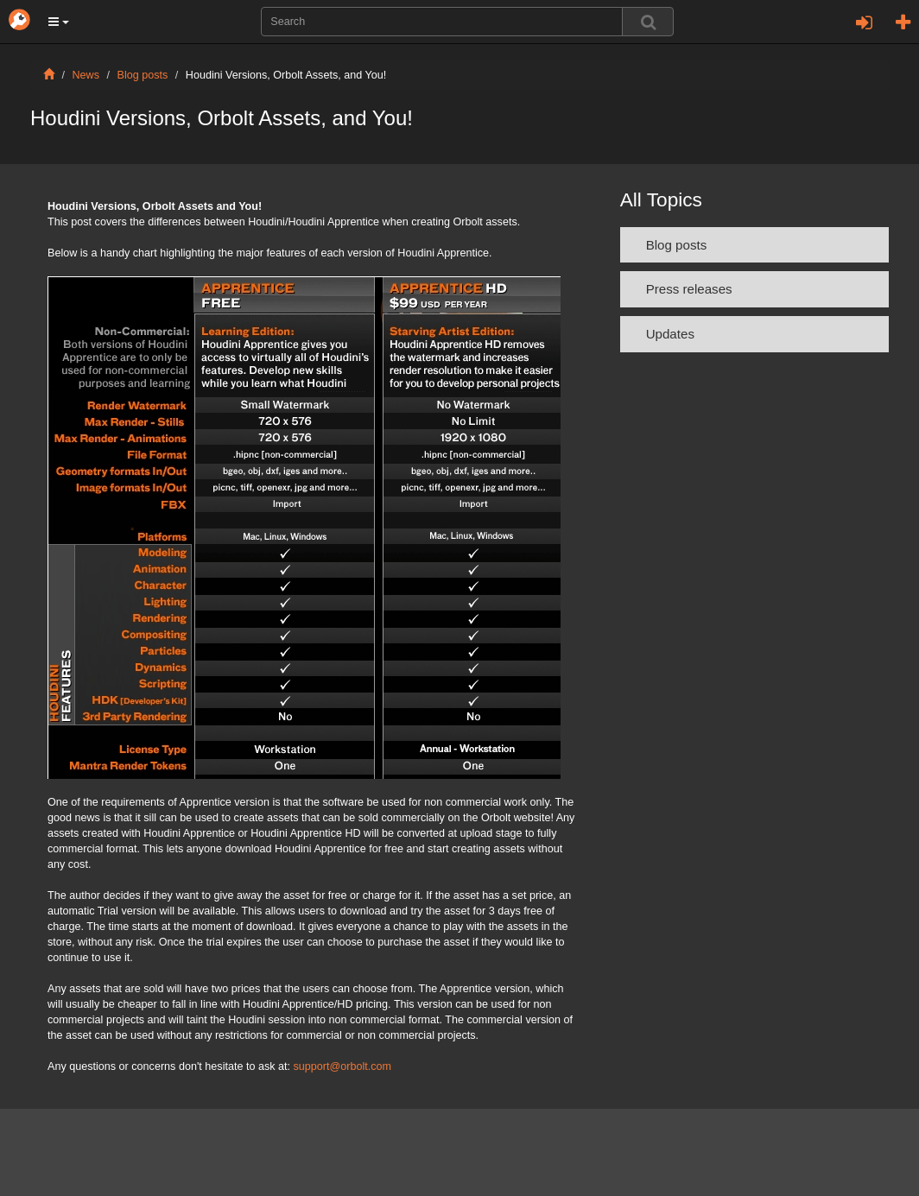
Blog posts (142, 75)
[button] (58, 22)
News (86, 75)
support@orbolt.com (343, 1066)
